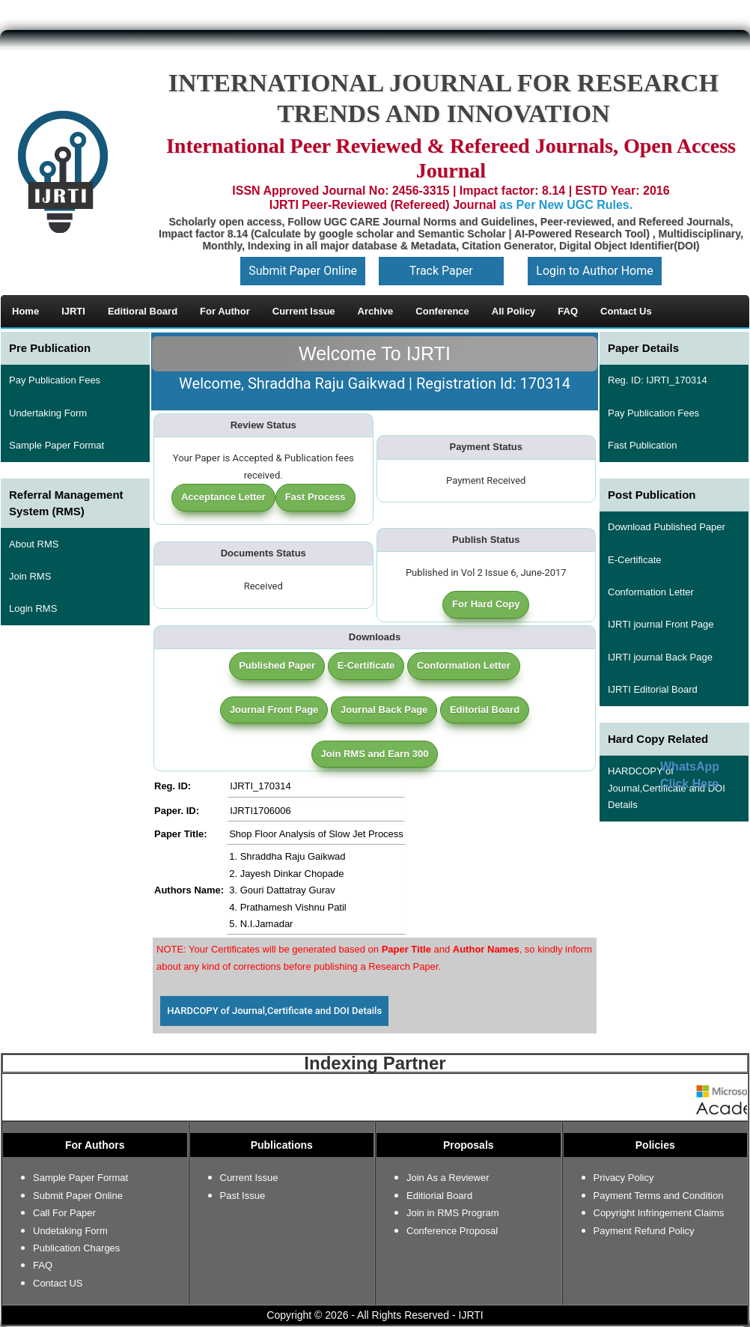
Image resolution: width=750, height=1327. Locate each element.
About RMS (33, 544)
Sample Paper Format (56, 445)
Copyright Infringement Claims (659, 1212)
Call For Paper (64, 1212)
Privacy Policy (624, 1177)
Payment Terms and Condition (659, 1195)
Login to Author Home (594, 271)
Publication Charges (76, 1248)
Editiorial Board (439, 1195)
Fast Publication (642, 445)
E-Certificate (366, 665)
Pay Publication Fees (54, 380)
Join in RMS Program (452, 1212)
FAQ (42, 1265)
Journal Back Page (384, 709)
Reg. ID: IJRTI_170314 (657, 380)
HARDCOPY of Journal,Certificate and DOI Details (274, 1010)
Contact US (57, 1283)
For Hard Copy (485, 604)
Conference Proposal (452, 1230)
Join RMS (30, 576)
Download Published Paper (666, 526)
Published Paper (277, 665)
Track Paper (441, 271)
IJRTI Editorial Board (653, 689)
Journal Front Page (274, 709)
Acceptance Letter (223, 496)
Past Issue (243, 1195)
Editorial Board (484, 709)
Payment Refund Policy (644, 1230)
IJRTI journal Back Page (660, 657)
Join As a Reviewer (448, 1177)
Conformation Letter (463, 665)
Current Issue (249, 1177)
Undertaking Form (48, 413)
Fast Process (315, 496)
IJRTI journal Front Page (660, 624)
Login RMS (33, 608)
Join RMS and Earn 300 (375, 753)
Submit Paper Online (303, 271)
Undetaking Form (70, 1230)
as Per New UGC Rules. (565, 204)
